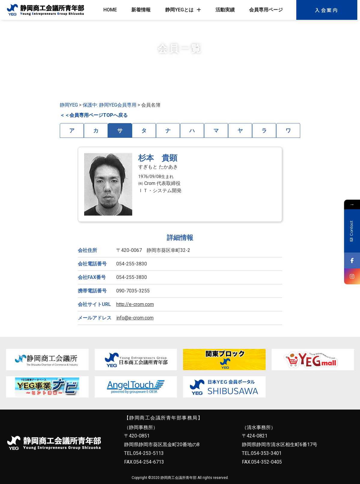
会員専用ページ (266, 10)
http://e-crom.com (135, 304)
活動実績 (225, 10)
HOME (110, 10)
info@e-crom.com (135, 318)
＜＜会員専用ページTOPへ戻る (94, 115)
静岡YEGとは (183, 10)
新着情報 (141, 10)
